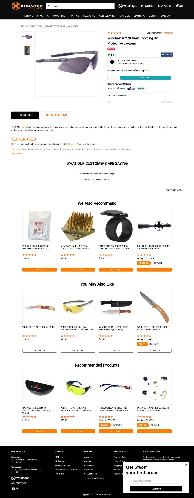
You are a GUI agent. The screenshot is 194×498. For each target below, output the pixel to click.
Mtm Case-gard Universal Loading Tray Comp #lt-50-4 (75, 247)
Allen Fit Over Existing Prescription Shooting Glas (76, 409)
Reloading (89, 15)
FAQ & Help (59, 474)
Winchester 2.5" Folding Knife (38, 327)
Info (147, 70)
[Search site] (49, 6)
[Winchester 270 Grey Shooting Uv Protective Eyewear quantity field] (112, 78)
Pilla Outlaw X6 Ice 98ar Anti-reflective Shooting (153, 409)
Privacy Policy (119, 461)
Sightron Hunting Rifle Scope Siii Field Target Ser (153, 247)
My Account (60, 461)
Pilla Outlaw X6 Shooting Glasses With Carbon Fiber (113, 409)
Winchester (167, 33)
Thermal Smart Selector (94, 478)
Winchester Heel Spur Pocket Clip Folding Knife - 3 (153, 328)
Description (25, 115)
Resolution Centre (62, 465)
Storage (124, 15)
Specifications (56, 115)
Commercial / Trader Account (67, 470)
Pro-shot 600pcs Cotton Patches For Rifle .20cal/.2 (36, 247)
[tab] (25, 115)
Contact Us (88, 465)
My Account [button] (164, 6)
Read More (17, 153)
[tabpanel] (39, 240)
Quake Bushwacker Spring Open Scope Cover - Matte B (114, 247)
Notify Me (145, 78)
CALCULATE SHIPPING (140, 95)
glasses (23, 127)
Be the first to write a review (97, 179)
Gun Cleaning (107, 15)
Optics (75, 15)
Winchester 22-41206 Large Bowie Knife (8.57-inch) (113, 328)
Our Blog (87, 461)
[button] (125, 33)
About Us (88, 457)
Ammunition (60, 15)
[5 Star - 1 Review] (39, 255)
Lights (153, 15)
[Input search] (80, 6)
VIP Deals (59, 457)
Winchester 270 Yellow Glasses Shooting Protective (77, 328)
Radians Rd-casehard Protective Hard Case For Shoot (36, 410)
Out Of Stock (39, 350)
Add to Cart (40, 269)
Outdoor (166, 15)
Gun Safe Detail (90, 474)
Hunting (28, 15)
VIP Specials (167, 54)
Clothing (139, 15)
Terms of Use (119, 457)
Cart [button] (178, 5)
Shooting (43, 15)
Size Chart (88, 470)
